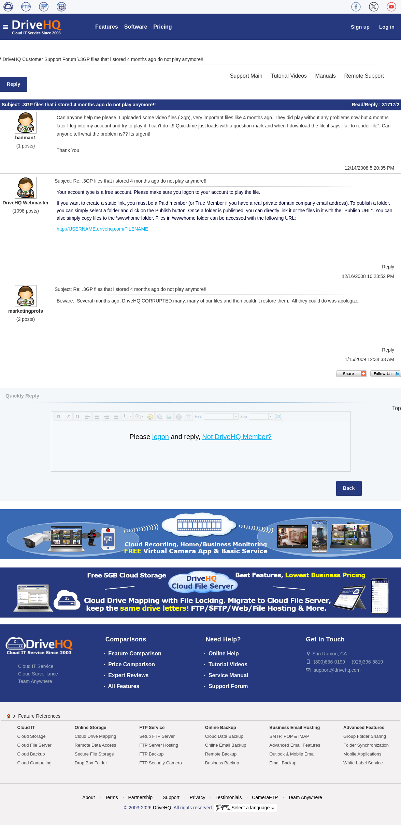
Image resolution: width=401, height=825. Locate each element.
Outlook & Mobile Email (292, 754)
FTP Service (151, 727)
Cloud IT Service (35, 666)
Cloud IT (26, 727)
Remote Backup (221, 754)
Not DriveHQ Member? (236, 436)
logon (160, 436)
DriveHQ (162, 807)
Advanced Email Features (294, 745)
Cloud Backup (31, 754)
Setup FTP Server (157, 736)
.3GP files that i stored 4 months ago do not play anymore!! (141, 59)
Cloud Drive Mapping (95, 736)
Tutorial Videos (289, 76)
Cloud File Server (34, 745)
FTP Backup (151, 754)
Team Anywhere (35, 681)
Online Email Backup (225, 745)
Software (135, 27)
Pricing (162, 27)
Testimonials (228, 797)
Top (396, 408)
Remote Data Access (95, 745)
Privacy (197, 797)
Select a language (245, 808)
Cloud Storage (31, 736)
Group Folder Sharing (364, 736)
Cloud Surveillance (38, 673)
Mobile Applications (362, 754)
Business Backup (222, 762)
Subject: (12, 104)
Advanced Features (363, 727)
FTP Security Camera (160, 762)
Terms (111, 797)
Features (106, 27)
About (88, 797)
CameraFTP (265, 797)
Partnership (140, 797)
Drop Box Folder (91, 762)
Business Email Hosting (294, 727)
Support (171, 797)
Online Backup (220, 727)
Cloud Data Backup (224, 736)
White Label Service (363, 762)
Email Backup (282, 762)
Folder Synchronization (366, 745)
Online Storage (90, 727)
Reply (13, 84)
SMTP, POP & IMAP (289, 736)
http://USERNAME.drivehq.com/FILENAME (102, 229)
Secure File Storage (94, 754)
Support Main (246, 76)
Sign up (360, 27)
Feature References (39, 716)
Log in (387, 27)
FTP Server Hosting (158, 745)
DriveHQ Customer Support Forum (40, 59)
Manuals (325, 76)
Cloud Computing (34, 762)
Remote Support (364, 76)
